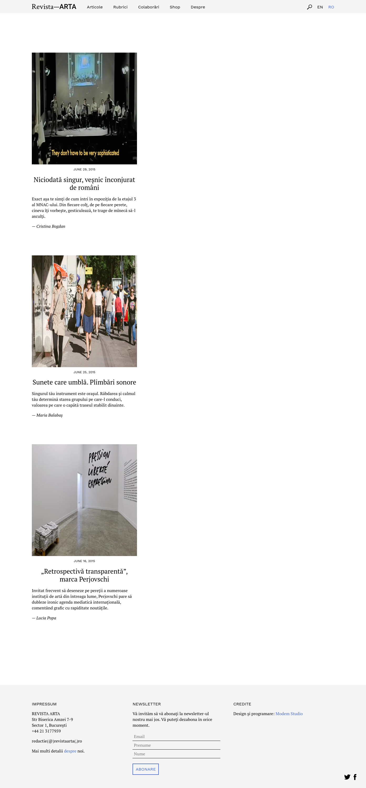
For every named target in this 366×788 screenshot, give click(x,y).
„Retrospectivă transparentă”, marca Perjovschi (84, 575)
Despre (198, 6)
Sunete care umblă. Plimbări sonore (84, 382)
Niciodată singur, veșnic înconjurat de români (84, 183)
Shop (175, 6)
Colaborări (148, 6)
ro (331, 6)
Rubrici (120, 6)
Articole (95, 6)
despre (70, 751)
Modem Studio (288, 713)
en (320, 6)
